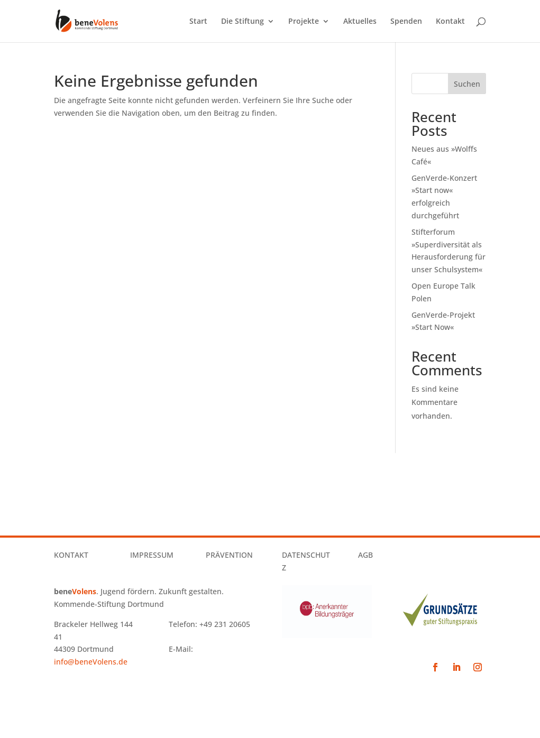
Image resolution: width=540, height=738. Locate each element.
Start (198, 21)
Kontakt (450, 21)
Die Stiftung (242, 21)
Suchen (467, 84)
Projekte (303, 21)
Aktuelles (360, 21)
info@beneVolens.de (90, 662)
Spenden (406, 21)
